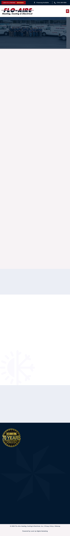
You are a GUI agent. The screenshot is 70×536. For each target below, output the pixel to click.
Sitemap (57, 526)
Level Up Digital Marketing (39, 531)
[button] (67, 11)
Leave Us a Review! (9, 2)
